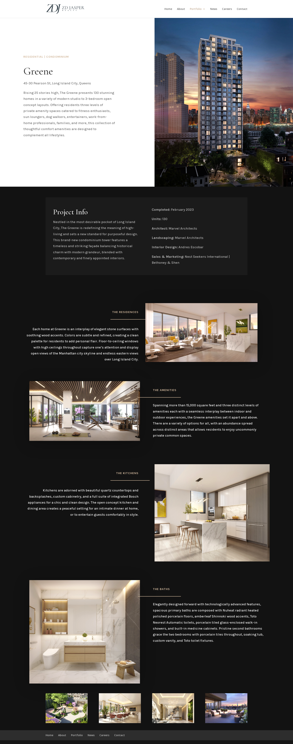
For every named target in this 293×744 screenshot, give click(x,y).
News (213, 9)
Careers (227, 9)
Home (168, 9)
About (181, 9)
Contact (242, 9)
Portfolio (196, 9)
